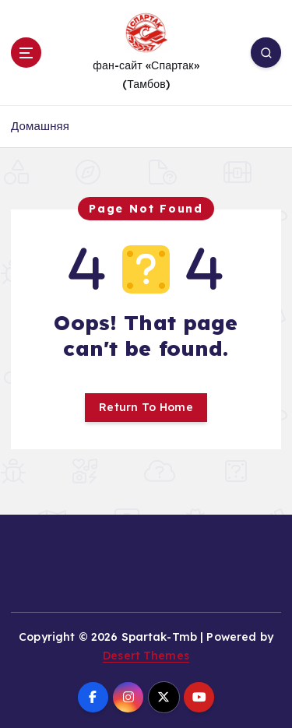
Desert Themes (146, 656)
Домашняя (40, 125)
